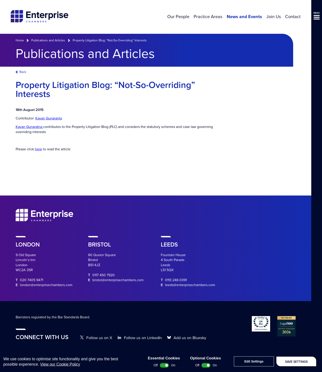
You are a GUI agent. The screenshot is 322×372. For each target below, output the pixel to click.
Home (20, 40)
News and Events (244, 16)
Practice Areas (208, 16)
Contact (293, 16)
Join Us (273, 16)
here (38, 149)
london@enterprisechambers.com (46, 285)
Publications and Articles (48, 40)
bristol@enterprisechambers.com (118, 280)
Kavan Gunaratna (29, 127)
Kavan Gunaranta (48, 118)
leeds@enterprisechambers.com (190, 285)
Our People (178, 16)
